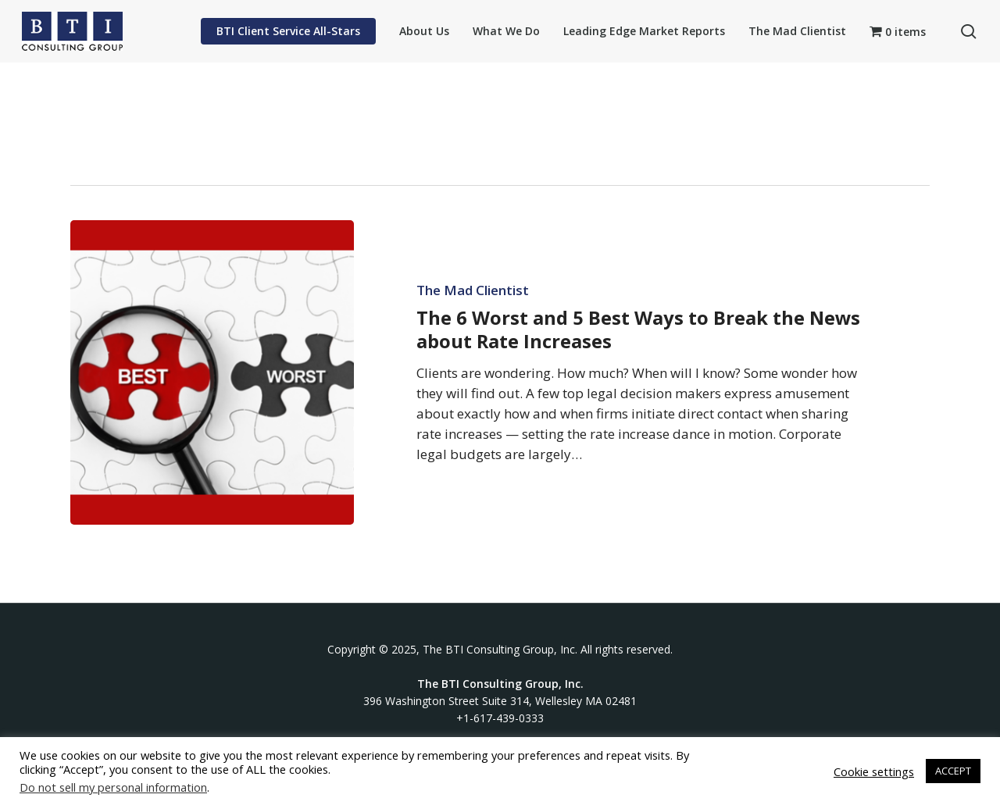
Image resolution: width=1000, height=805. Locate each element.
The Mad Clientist (472, 290)
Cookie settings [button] (874, 771)
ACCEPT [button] (953, 771)
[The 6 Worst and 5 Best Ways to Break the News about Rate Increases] (212, 372)
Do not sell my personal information (113, 787)
